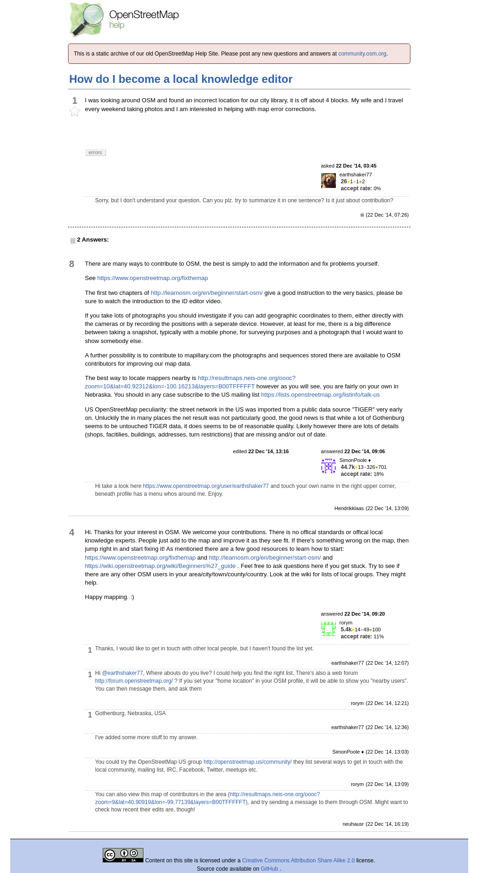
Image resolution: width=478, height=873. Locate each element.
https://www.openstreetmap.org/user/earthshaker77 (206, 486)
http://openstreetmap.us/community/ (248, 762)
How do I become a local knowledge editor (181, 79)
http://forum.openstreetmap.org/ (134, 681)
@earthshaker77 (122, 673)
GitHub (270, 869)
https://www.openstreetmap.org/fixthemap (152, 277)
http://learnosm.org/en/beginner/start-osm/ (207, 292)
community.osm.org (362, 53)
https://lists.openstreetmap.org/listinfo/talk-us (320, 394)
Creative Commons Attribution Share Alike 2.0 (298, 860)
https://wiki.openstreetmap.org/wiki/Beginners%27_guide (160, 565)
